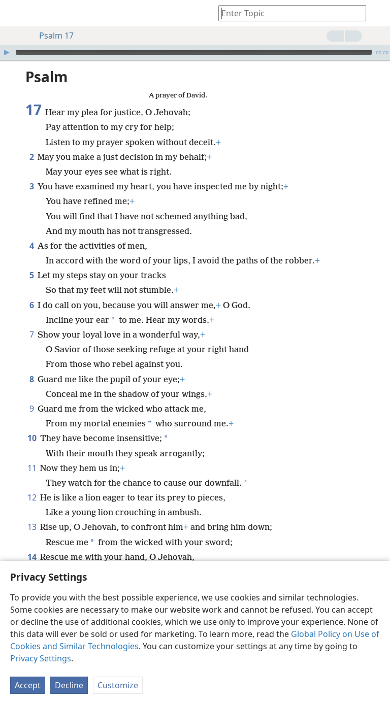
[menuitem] (15, 13)
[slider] (194, 52)
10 (31, 438)
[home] (15, 13)
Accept (28, 685)
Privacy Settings (40, 658)
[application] (195, 52)
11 (31, 468)
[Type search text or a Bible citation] (287, 13)
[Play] (7, 52)
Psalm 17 (51, 35)
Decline (69, 685)
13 (31, 526)
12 (31, 497)
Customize (118, 685)
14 (31, 556)
